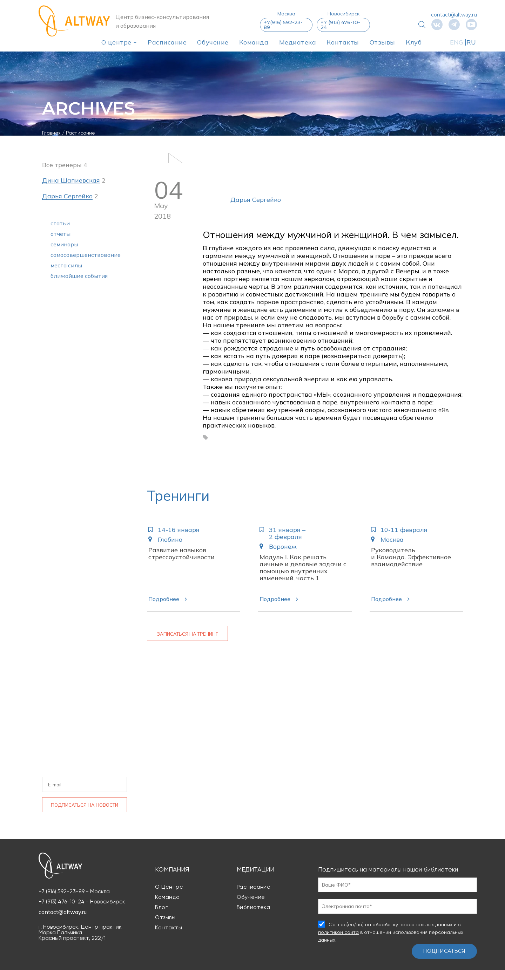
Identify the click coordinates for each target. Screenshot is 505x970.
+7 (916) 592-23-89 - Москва (74, 891)
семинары (64, 244)
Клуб (414, 42)
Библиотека (253, 907)
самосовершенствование (85, 254)
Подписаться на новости (84, 805)
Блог (161, 907)
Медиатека (297, 42)
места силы (66, 265)
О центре (116, 42)
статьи (60, 223)
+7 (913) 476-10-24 (340, 24)
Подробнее (163, 599)
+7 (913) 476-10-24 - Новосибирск (82, 901)
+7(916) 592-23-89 (283, 24)
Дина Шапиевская (71, 180)
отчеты (60, 233)
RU (471, 42)
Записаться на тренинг (187, 634)
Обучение (212, 42)
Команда (254, 42)
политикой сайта (338, 932)
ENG (456, 42)
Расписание (167, 42)
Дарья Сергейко (255, 200)
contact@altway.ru (454, 14)
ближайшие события (79, 275)
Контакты (342, 42)
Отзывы (382, 42)
